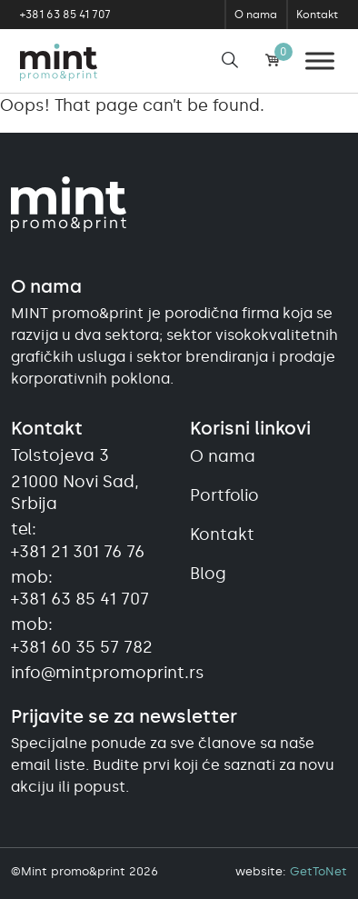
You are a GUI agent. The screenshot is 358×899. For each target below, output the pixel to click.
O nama (255, 14)
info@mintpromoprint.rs (89, 673)
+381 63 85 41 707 (65, 14)
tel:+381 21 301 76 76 (77, 540)
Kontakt (317, 14)
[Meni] (319, 60)
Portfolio (224, 495)
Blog (208, 574)
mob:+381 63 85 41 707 (80, 588)
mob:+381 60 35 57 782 (82, 635)
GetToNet (318, 871)
